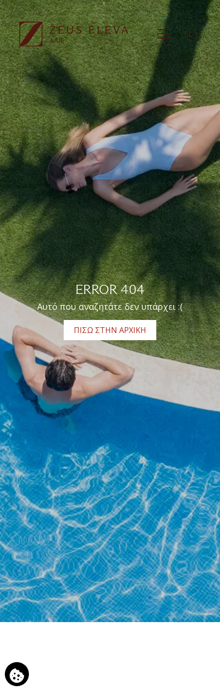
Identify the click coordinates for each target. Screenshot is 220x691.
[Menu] (164, 34)
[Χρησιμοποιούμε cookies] (17, 674)
